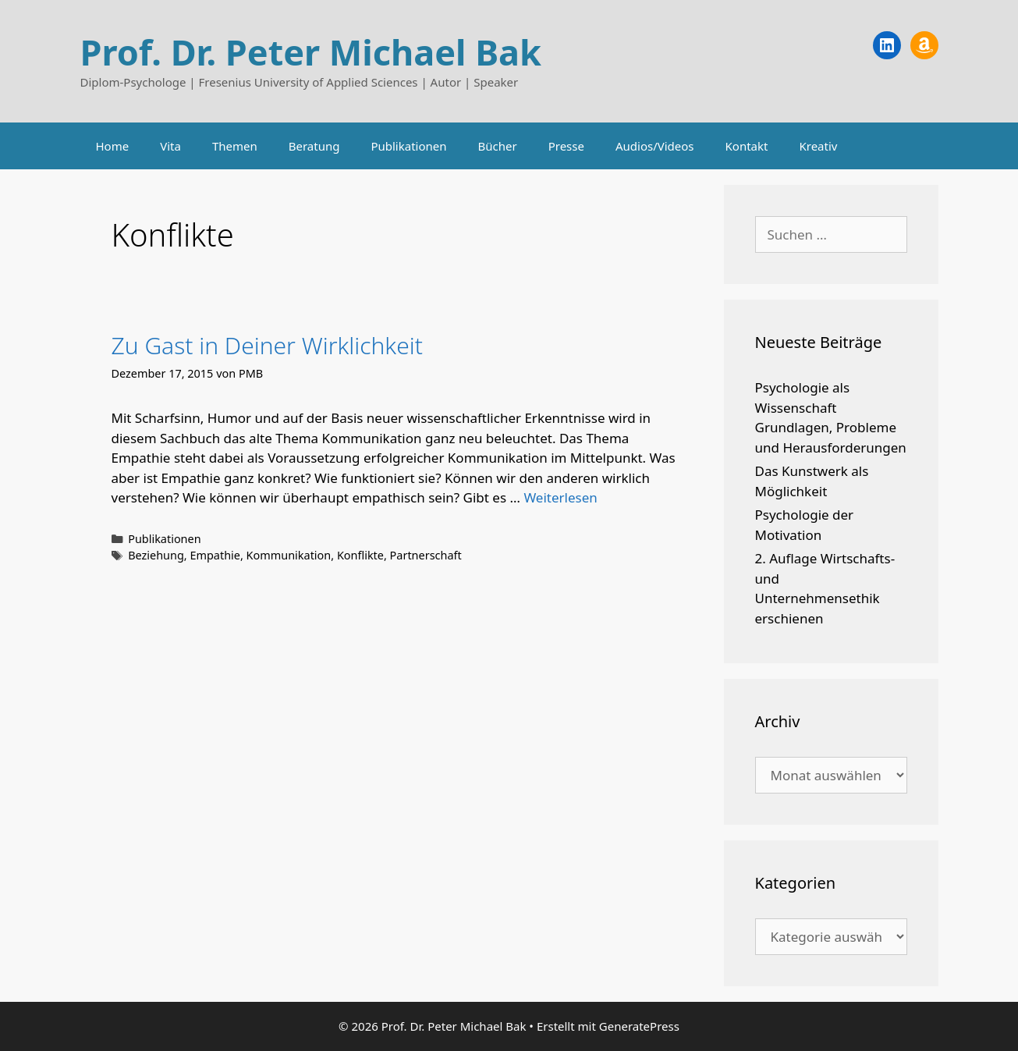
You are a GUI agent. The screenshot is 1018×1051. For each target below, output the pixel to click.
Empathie (215, 555)
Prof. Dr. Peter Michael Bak (310, 52)
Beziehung (156, 555)
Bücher (497, 146)
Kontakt (746, 146)
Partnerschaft (426, 555)
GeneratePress (639, 1026)
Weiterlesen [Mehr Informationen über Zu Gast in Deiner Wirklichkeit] (560, 497)
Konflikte (360, 555)
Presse (566, 146)
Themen (234, 146)
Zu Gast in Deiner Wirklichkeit (267, 345)
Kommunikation (289, 555)
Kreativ (818, 146)
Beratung (314, 146)
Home (112, 146)
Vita (170, 146)
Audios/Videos (654, 146)
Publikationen (408, 146)
